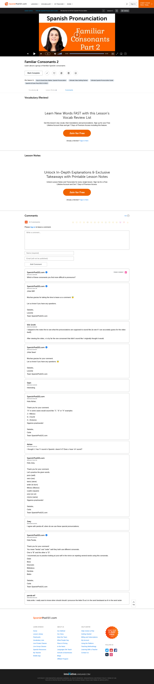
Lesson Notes (50, 90)
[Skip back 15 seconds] (27, 53)
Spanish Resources (39, 649)
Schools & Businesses (64, 652)
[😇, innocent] (109, 222)
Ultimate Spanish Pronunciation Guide (47, 10)
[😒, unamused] (84, 222)
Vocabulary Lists (38, 640)
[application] (77, 35)
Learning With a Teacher (89, 649)
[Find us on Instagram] (111, 654)
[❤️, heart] (124, 222)
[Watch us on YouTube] (111, 650)
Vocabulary (46, 4)
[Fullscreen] (117, 53)
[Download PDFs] (68, 73)
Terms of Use (111, 678)
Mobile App (37, 656)
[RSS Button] (26, 222)
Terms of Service (99, 680)
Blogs (59, 656)
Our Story (60, 634)
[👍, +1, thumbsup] (127, 222)
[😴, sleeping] (113, 222)
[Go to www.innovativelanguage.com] (77, 673)
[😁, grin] (80, 222)
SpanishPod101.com (90, 678)
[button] (125, 4)
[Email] (49, 259)
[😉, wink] (102, 222)
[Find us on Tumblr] (107, 654)
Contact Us (85, 652)
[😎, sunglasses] (87, 222)
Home (35, 631)
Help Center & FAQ (87, 631)
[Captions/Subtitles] (113, 53)
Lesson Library (29, 10)
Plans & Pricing (62, 643)
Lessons (34, 4)
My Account (85, 640)
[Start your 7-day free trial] (111, 632)
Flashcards (36, 637)
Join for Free (77, 133)
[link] (116, 10)
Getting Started (86, 634)
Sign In (133, 4)
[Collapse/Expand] (77, 216)
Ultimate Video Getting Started (78, 80)
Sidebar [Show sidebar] (126, 11)
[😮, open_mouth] (116, 222)
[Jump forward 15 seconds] (41, 53)
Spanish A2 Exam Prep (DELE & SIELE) (37, 83)
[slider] (59, 53)
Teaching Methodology (88, 646)
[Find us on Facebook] (115, 650)
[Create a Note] (61, 73)
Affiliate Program (62, 659)
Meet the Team (62, 637)
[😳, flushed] (76, 222)
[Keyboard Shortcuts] (125, 53)
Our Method (61, 631)
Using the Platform (87, 643)
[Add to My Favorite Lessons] (54, 73)
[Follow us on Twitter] (107, 650)
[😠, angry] (91, 222)
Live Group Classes (39, 646)
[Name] (49, 253)
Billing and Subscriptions (89, 637)
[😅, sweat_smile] (98, 222)
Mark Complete (33, 73)
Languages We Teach (64, 649)
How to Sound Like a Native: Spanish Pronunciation (51, 80)
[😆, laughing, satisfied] (95, 222)
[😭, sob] (106, 222)
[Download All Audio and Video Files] (75, 73)
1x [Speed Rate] (47, 53)
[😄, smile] (73, 222)
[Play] (34, 53)
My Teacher (59, 4)
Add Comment (36, 264)
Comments (69, 90)
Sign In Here (84, 141)
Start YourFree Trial (146, 4)
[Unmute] (55, 53)
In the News (61, 646)
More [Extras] (69, 4)
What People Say (63, 640)
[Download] (121, 53)
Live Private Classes (40, 643)
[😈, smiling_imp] (120, 222)
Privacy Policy (101, 678)
